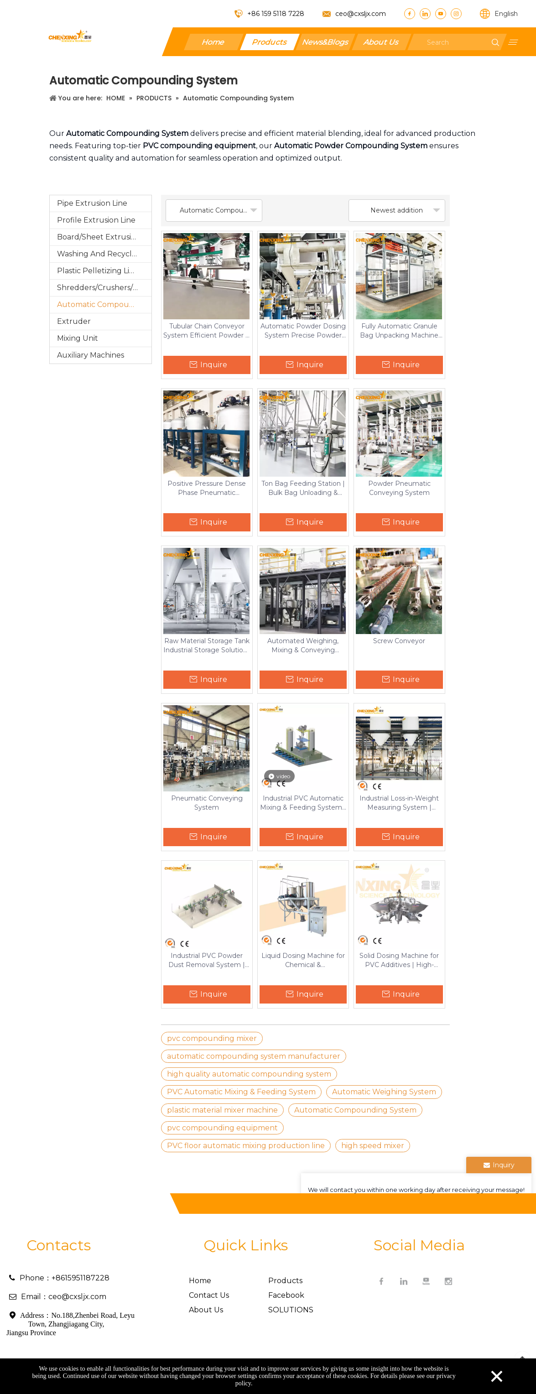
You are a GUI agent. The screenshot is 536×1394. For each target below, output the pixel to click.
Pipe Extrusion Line (92, 203)
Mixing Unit (77, 338)
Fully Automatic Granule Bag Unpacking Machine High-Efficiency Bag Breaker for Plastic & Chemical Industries (399, 331)
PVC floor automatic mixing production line (246, 1145)
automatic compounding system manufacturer (253, 1056)
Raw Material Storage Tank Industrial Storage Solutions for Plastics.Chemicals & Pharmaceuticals (206, 646)
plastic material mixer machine (222, 1110)
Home (213, 41)
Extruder (74, 321)
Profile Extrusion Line (96, 220)
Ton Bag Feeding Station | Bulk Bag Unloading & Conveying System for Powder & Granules (303, 488)
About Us (381, 41)
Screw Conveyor (399, 641)
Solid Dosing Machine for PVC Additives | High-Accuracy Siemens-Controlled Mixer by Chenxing (399, 960)
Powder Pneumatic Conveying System (399, 488)
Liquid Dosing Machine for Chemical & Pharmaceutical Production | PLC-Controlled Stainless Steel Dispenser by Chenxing (303, 960)
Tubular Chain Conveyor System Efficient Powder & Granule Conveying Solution (206, 331)
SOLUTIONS (290, 1310)
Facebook (286, 1295)
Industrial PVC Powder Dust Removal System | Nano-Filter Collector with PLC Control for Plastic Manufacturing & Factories (207, 960)
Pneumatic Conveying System (207, 802)
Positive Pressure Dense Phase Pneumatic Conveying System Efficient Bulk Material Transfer (206, 488)
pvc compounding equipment (222, 1128)
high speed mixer (372, 1145)
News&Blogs (325, 41)
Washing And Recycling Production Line (104, 254)
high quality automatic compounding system (249, 1074)
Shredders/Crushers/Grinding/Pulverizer (104, 287)
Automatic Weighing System (384, 1091)
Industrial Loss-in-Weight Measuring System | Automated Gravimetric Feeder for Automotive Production (399, 803)
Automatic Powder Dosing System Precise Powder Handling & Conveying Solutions (303, 331)
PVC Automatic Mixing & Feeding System (241, 1091)
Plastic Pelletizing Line (98, 270)
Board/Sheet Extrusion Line (104, 237)
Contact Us (209, 1295)
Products (269, 41)
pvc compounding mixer (212, 1038)
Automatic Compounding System (104, 304)
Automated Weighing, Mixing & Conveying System (302, 646)
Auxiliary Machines (90, 355)
